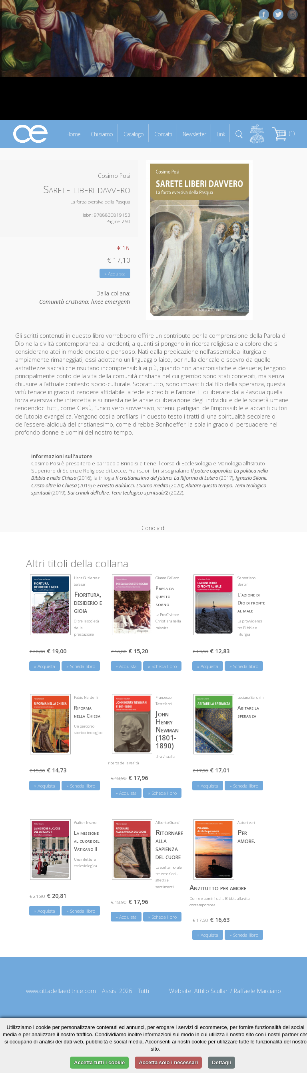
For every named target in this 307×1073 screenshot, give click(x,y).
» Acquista (115, 274)
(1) (283, 133)
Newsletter (194, 134)
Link (221, 134)
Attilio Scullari (211, 986)
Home (73, 134)
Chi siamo (102, 134)
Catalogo (134, 134)
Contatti (163, 134)
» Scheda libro (80, 661)
